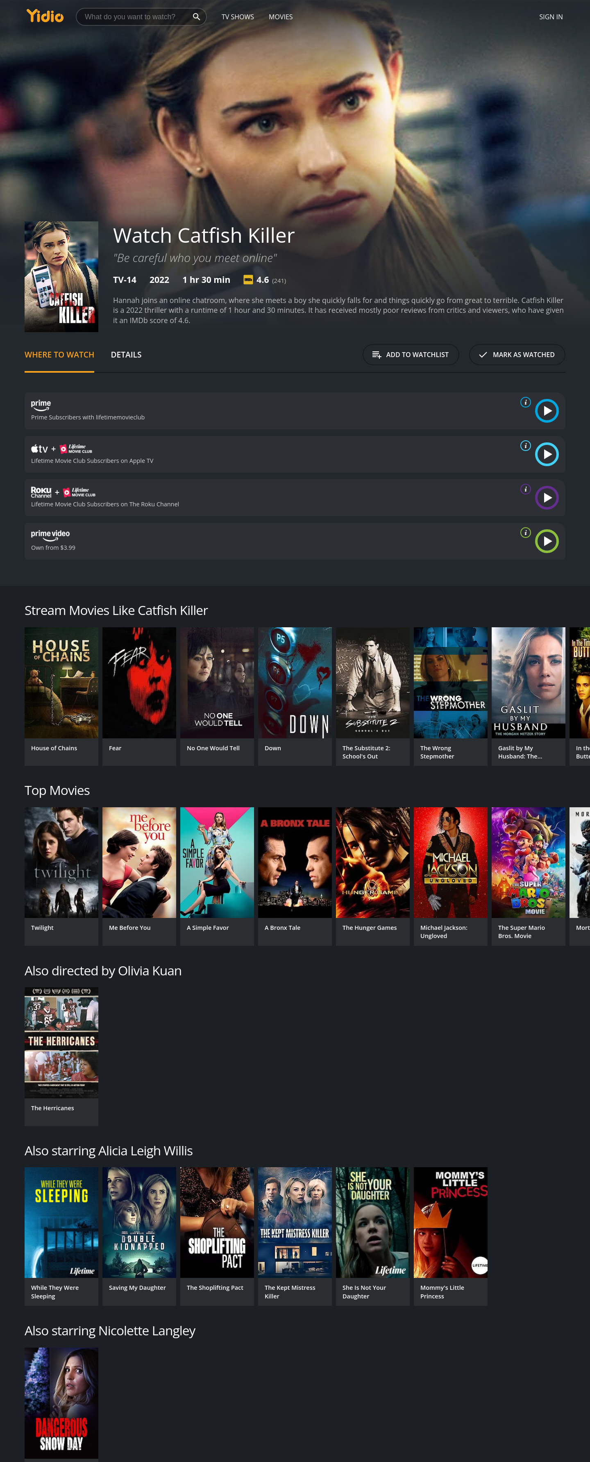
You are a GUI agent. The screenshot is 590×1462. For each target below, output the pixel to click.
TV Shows (238, 16)
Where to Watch (59, 354)
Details (126, 354)
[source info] (524, 402)
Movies (281, 16)
